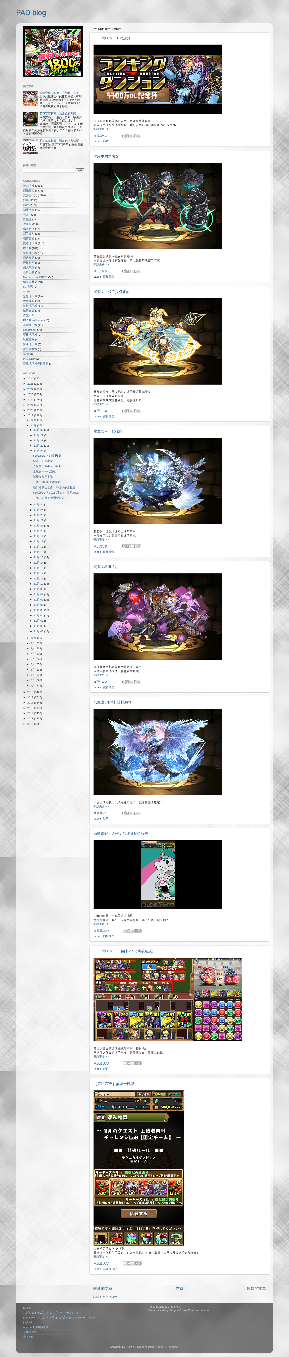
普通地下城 (30, 344)
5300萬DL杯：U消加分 (112, 38)
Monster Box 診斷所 (35, 277)
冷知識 (27, 219)
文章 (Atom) (110, 1296)
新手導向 (28, 233)
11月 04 (39, 615)
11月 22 (39, 520)
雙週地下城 (30, 243)
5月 (33, 664)
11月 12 (39, 573)
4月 (33, 669)
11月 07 (39, 599)
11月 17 (39, 546)
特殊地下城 (30, 253)
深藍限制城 (30, 349)
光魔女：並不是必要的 (112, 292)
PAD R (27, 248)
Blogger (173, 1346)
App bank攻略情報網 (36, 1327)
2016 (30, 702)
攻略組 (27, 224)
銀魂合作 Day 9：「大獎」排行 (59, 92)
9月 (33, 643)
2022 (30, 399)
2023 (30, 394)
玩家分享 (28, 339)
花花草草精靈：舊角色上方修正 (59, 140)
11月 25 (39, 504)
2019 (30, 415)
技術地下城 (30, 305)
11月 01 (39, 631)
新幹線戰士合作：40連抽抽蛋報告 (121, 834)
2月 (33, 680)
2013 (30, 718)
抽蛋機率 (108, 936)
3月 (33, 674)
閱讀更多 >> (101, 128)
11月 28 (39, 440)
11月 (34, 425)
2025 (30, 383)
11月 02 (39, 625)
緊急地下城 (30, 296)
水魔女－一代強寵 (108, 431)
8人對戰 (28, 286)
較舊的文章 (256, 1288)
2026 (30, 378)
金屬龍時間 (30, 1332)
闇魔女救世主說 (106, 567)
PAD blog (31, 12)
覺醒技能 (28, 300)
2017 (30, 697)
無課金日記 (110, 1268)
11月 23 (39, 515)
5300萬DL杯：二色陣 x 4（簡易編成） (124, 951)
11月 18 (39, 541)
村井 (26, 214)
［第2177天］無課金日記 (114, 1084)
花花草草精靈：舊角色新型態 (58, 113)
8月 (33, 648)
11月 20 (39, 530)
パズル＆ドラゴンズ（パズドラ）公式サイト (51, 1312)
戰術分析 (28, 238)
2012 (30, 723)
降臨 (26, 315)
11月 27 (39, 445)
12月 (34, 419)
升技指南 (28, 262)
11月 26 (39, 451)
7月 (33, 653)
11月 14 (39, 562)
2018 (30, 692)
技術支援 (28, 310)
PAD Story (29, 358)
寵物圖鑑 (108, 276)
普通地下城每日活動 (35, 363)
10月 (34, 637)
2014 (30, 713)
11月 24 (39, 509)
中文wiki (28, 1336)
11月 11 (39, 578)
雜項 (26, 200)
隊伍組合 (28, 228)
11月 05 (39, 610)
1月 (33, 685)
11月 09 (39, 588)
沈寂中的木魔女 (106, 156)
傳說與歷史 (30, 281)
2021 (30, 404)
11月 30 (39, 429)
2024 (30, 389)
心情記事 (28, 272)
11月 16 (39, 552)
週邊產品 (28, 257)
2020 (30, 410)
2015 (30, 708)
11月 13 (39, 567)
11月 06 (39, 604)
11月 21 (39, 525)
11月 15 (39, 557)
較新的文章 (102, 1288)
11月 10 (39, 583)
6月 (33, 659)
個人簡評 (28, 267)
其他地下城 (30, 325)
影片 (106, 141)
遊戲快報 (28, 185)
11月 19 (39, 536)
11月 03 (39, 620)
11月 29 (39, 435)
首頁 (179, 1288)
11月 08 (39, 594)
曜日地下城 (30, 334)
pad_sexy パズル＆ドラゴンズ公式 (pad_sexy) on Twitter (59, 1317)
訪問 (26, 353)
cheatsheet (29, 329)
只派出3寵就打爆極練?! (112, 702)
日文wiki (28, 1322)
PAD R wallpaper (33, 320)
